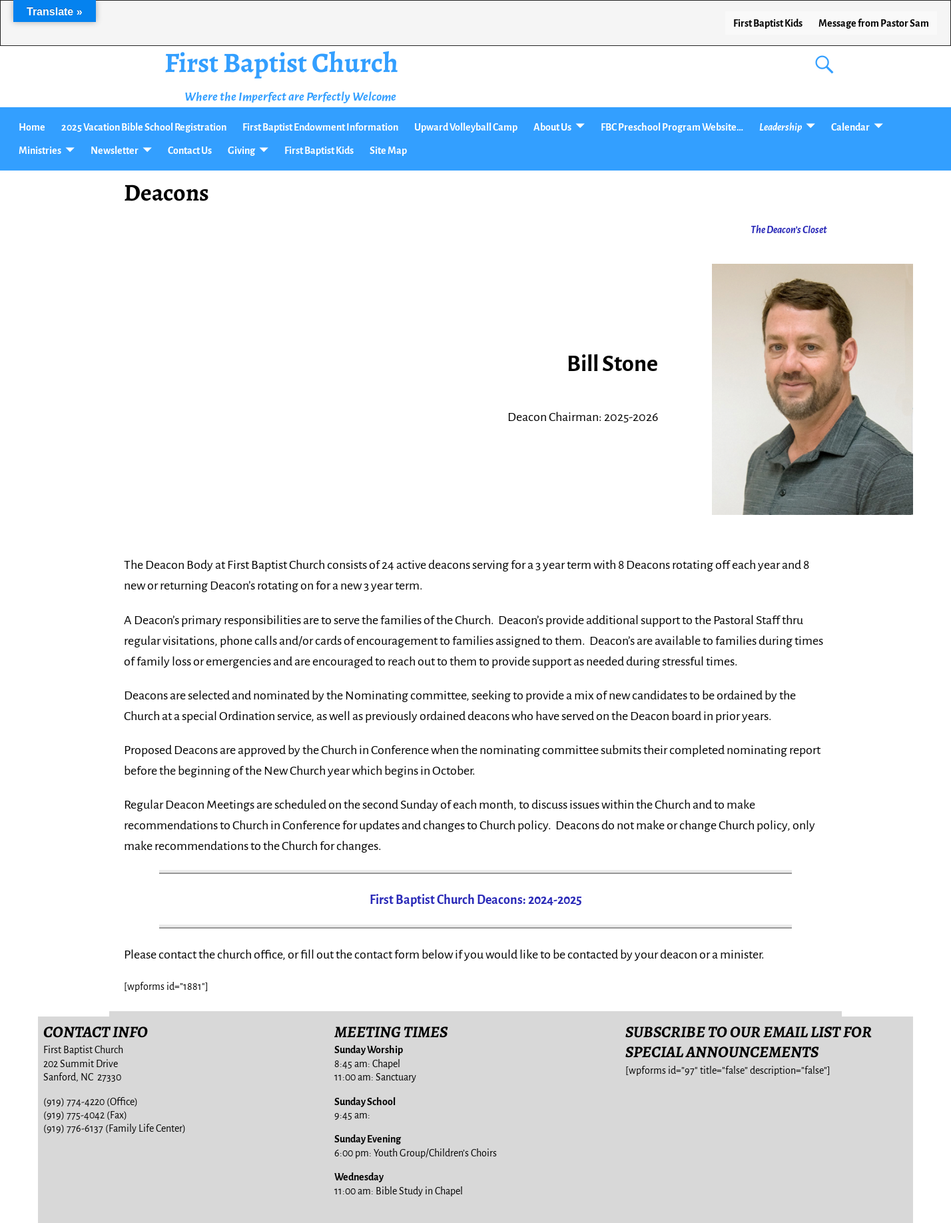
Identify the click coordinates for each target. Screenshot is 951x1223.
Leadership (780, 127)
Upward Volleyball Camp (465, 127)
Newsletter (115, 150)
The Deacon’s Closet (789, 229)
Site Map (388, 150)
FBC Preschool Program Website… (672, 127)
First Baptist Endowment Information (320, 127)
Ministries (40, 150)
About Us (552, 127)
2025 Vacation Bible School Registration (143, 127)
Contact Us (190, 150)
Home (32, 127)
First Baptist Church (281, 62)
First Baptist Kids (767, 23)
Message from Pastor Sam (873, 23)
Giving (241, 150)
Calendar (850, 127)
